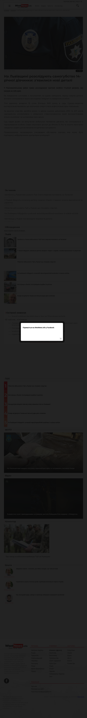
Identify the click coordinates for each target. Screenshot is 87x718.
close (62, 365)
